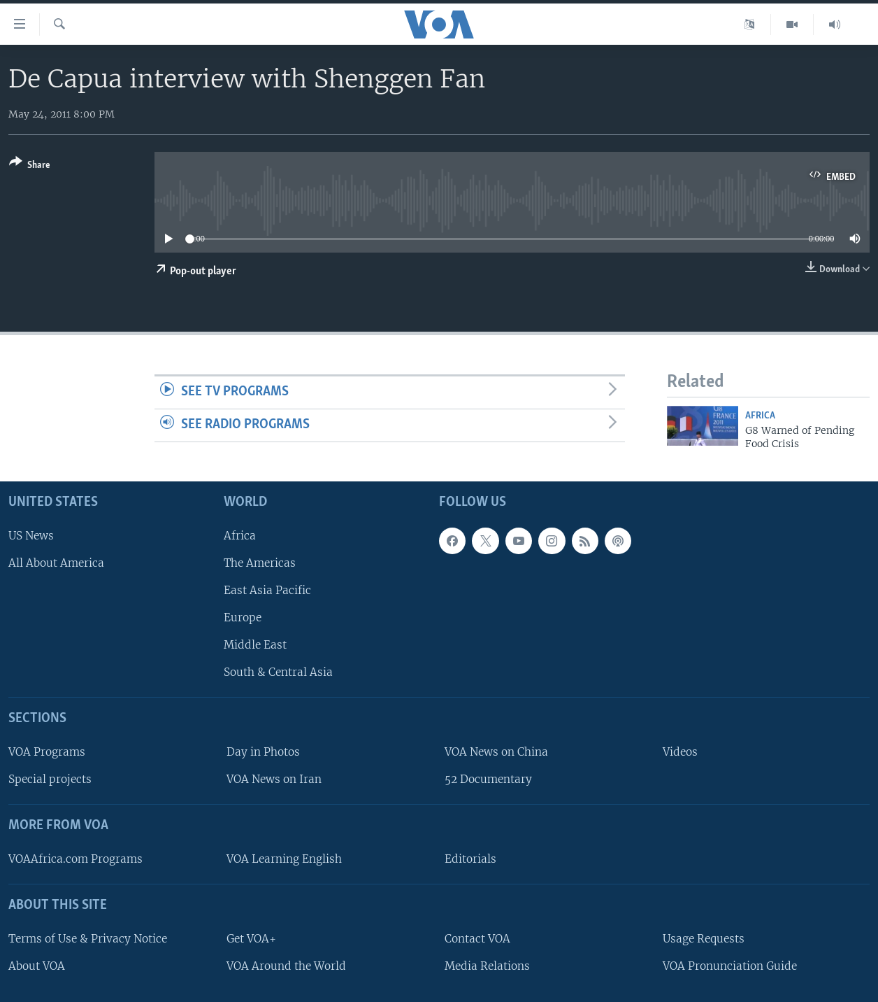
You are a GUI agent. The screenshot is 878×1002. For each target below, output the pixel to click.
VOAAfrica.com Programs (75, 859)
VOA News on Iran (274, 779)
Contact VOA (477, 938)
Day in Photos (263, 751)
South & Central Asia (278, 672)
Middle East (255, 645)
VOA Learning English (284, 859)
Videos (680, 751)
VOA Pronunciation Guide (730, 966)
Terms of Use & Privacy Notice (87, 938)
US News (31, 535)
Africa (760, 416)
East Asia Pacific (267, 590)
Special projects (50, 779)
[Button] (29, 166)
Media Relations (487, 966)
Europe (242, 617)
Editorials (470, 859)
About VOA (36, 966)
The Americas (260, 563)
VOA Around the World (286, 966)
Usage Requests (703, 938)
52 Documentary (488, 779)
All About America (56, 563)
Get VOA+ (251, 938)
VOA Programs (46, 751)
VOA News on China (496, 751)
